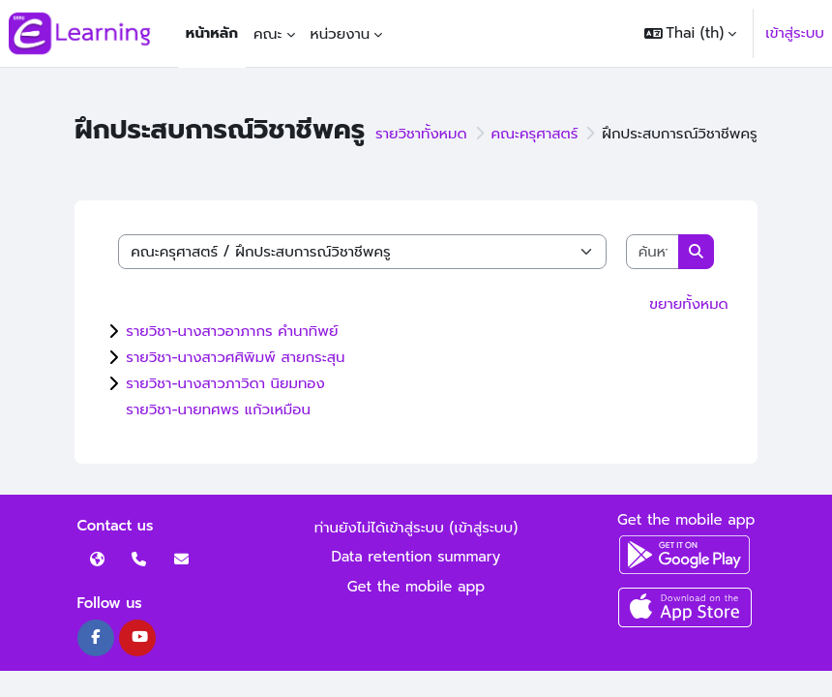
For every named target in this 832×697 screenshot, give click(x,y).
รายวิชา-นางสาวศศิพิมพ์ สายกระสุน (235, 357)
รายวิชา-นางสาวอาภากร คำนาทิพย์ (232, 331)
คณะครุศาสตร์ (535, 133)
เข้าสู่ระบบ (794, 33)
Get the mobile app (416, 586)
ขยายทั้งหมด (688, 304)
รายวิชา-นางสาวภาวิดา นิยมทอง (225, 383)
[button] (691, 33)
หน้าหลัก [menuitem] (212, 33)
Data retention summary (416, 556)
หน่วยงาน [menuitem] (341, 34)
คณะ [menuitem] (267, 34)
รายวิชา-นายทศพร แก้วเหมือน (218, 409)
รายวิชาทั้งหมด (421, 133)
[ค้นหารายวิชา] (653, 252)
